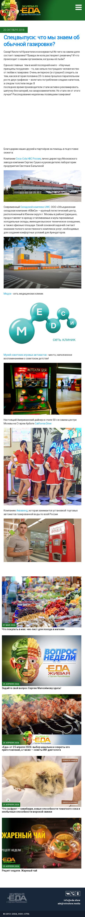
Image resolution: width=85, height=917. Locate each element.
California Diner (43, 423)
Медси (7, 293)
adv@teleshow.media (69, 903)
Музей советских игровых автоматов (25, 354)
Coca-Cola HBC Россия (28, 158)
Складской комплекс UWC (35, 207)
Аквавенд (22, 510)
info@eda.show (72, 900)
